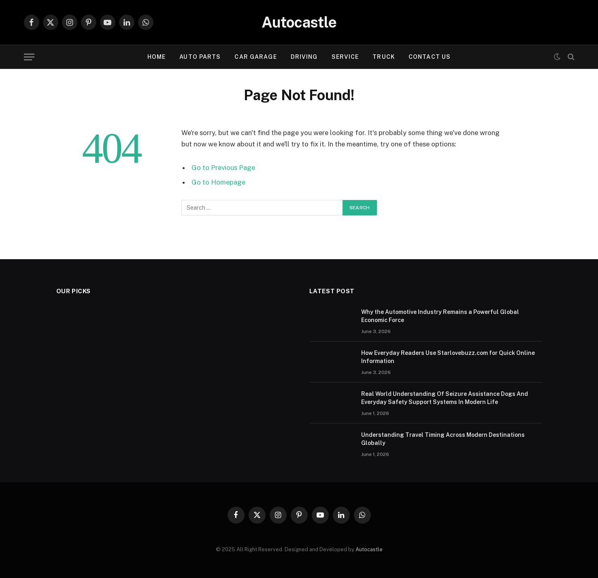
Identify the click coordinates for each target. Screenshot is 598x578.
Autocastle (369, 549)
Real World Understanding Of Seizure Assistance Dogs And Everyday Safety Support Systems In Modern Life (444, 398)
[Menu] (29, 57)
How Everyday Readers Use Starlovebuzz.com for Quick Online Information (448, 357)
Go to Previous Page (223, 167)
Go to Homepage (218, 182)
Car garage (255, 57)
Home (156, 57)
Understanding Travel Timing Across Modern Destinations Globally (443, 439)
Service (345, 57)
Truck (383, 57)
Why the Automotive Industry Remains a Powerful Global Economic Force (440, 316)
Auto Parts (200, 57)
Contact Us (430, 57)
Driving (304, 57)
